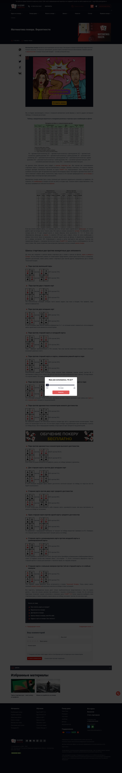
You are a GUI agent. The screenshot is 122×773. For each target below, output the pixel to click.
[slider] (47, 385)
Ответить (60, 392)
